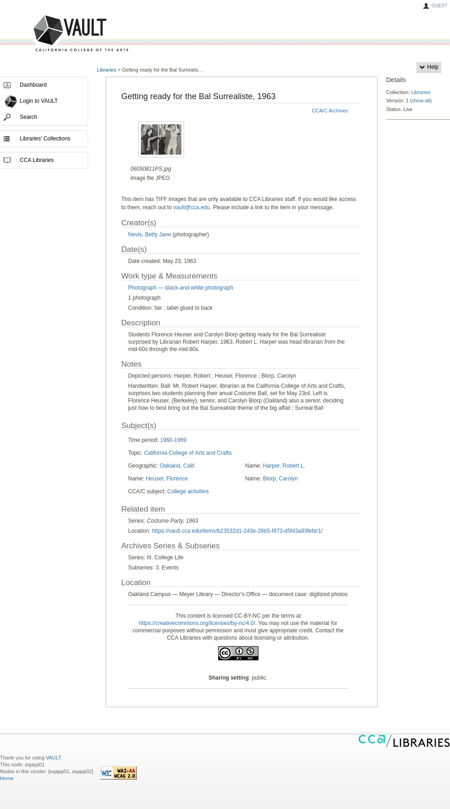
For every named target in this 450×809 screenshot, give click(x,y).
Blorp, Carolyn (280, 478)
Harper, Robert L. (284, 466)
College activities (187, 491)
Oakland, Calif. (178, 466)
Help (429, 67)
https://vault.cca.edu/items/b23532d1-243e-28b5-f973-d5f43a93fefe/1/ (237, 531)
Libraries (106, 70)
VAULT (46, 34)
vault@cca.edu (191, 207)
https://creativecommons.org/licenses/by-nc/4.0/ (197, 623)
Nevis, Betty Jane (149, 234)
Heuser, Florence (167, 478)
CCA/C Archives (330, 110)
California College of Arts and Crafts (188, 453)
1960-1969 (173, 440)
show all (421, 100)
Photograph (142, 288)
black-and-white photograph (199, 288)
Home (6, 778)
